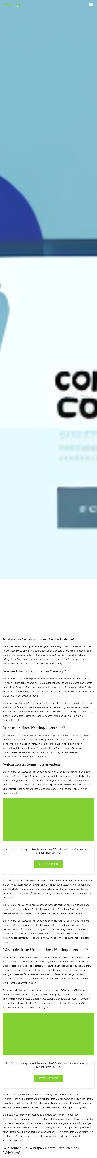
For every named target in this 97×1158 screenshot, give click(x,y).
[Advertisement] (48, 602)
